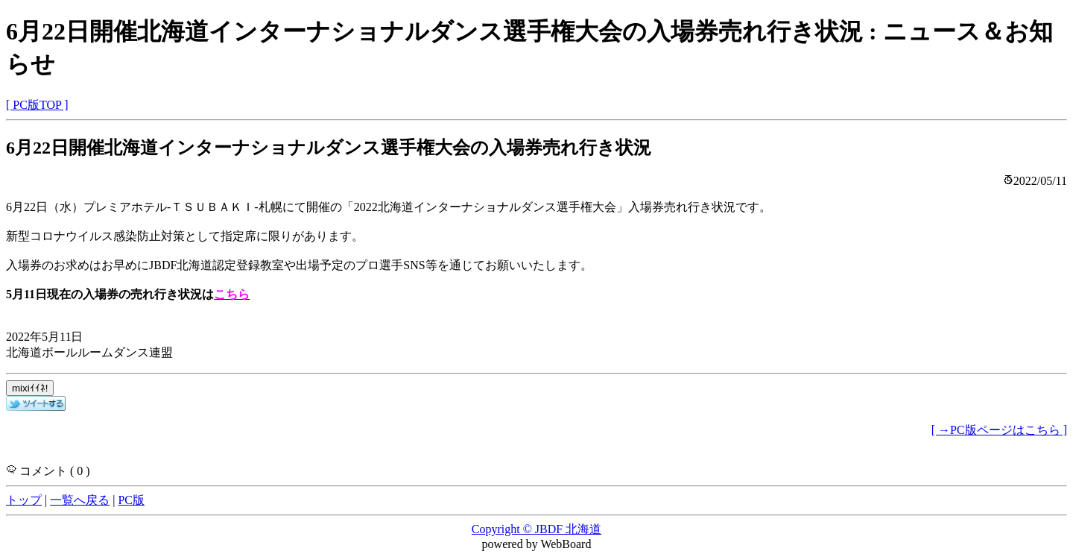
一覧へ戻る (80, 500)
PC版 (131, 500)
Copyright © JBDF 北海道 (536, 529)
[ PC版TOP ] (37, 104)
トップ (24, 500)
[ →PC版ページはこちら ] (999, 430)
